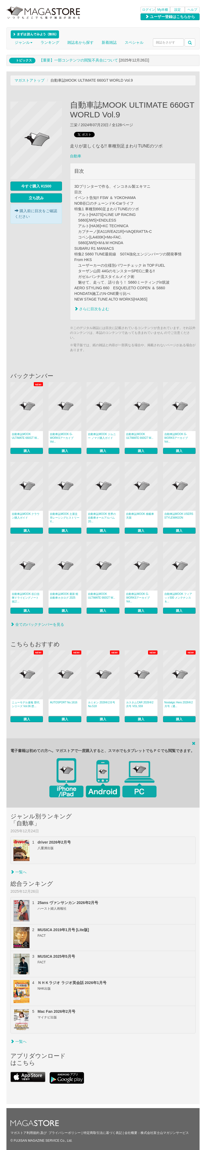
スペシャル (134, 42)
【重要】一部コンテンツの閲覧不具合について (78, 60)
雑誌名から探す (80, 42)
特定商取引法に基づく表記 (102, 1133)
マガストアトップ (29, 80)
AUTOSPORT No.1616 (63, 702)
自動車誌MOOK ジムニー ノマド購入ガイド (102, 436)
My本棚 (162, 10)
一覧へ (18, 872)
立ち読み (36, 198)
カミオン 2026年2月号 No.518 (101, 704)
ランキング (50, 42)
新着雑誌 (109, 42)
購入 (27, 451)
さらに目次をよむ (91, 309)
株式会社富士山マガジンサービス (165, 1133)
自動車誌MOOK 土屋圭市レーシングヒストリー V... (64, 517)
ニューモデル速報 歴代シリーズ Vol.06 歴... (25, 704)
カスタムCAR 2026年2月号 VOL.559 (139, 704)
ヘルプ (192, 10)
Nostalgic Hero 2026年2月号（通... (178, 704)
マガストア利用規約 (24, 1133)
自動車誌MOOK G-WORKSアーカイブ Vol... (61, 438)
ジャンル (23, 42)
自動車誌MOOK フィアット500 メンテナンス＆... (178, 597)
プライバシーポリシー (65, 1133)
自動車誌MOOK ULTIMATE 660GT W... (25, 436)
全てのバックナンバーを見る (37, 624)
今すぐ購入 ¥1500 (36, 186)
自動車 (75, 156)
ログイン (148, 10)
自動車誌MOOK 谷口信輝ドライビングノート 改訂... (25, 597)
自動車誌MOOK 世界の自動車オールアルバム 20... (102, 517)
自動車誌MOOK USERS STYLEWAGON (178, 515)
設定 (177, 10)
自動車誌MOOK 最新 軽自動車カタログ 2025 (64, 595)
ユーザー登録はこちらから (170, 17)
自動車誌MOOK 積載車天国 (140, 515)
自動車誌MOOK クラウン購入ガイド (25, 515)
